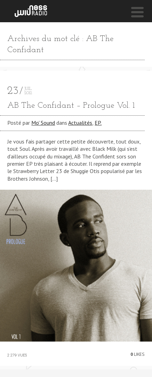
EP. (98, 122)
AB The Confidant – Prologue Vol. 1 (71, 105)
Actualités (80, 122)
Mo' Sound (43, 122)
